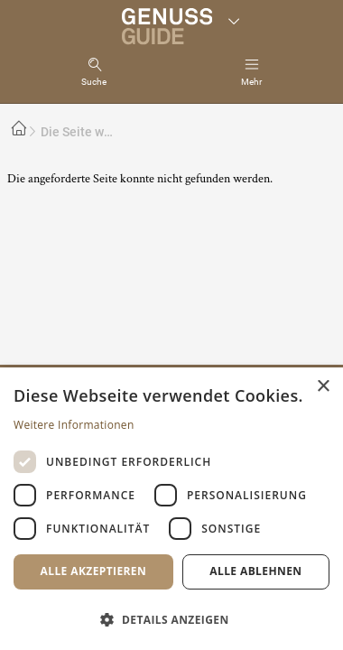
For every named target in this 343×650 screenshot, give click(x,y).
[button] (171, 618)
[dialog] (171, 508)
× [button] (322, 387)
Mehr (251, 82)
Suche (94, 82)
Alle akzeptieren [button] (94, 571)
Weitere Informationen (74, 424)
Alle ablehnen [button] (255, 571)
